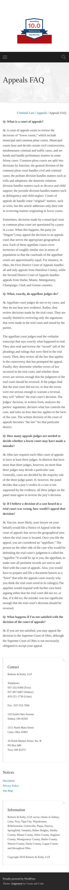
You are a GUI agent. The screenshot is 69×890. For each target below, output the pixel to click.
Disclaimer (9, 780)
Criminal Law (25, 113)
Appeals (42, 113)
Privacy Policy (11, 785)
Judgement (16, 883)
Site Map (8, 790)
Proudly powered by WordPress (19, 878)
